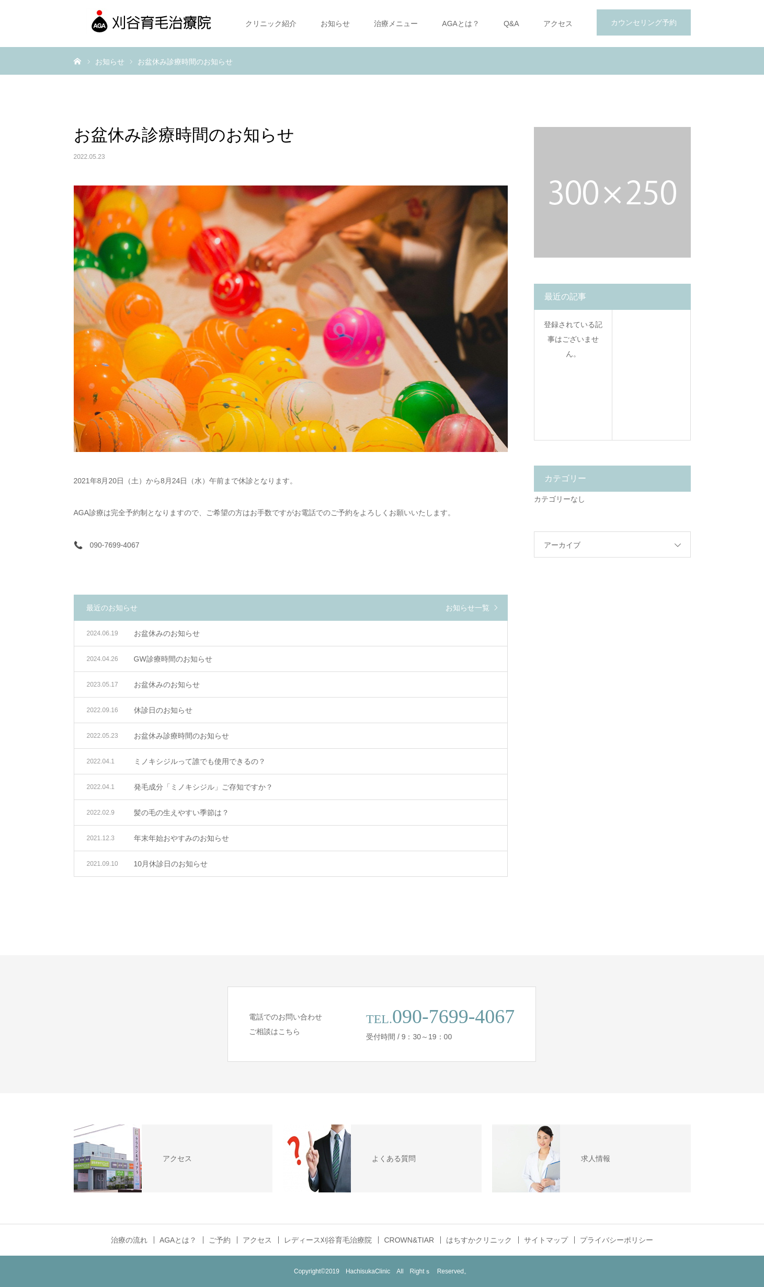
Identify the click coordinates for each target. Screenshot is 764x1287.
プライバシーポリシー (616, 1240)
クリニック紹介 (271, 23)
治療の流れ (129, 1240)
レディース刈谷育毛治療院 (328, 1240)
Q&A (511, 23)
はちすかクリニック (479, 1240)
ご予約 (220, 1240)
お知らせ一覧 (467, 608)
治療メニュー (396, 23)
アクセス (558, 23)
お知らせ (335, 23)
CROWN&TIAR (409, 1240)
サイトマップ (546, 1240)
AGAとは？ (461, 23)
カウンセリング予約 (644, 22)
